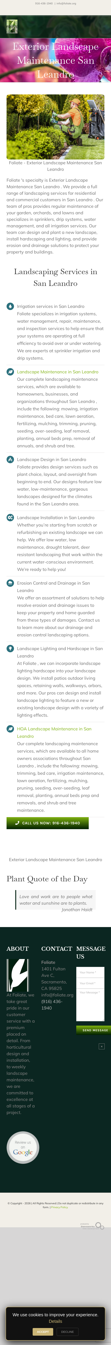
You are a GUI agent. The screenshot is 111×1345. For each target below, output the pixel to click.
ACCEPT (43, 1331)
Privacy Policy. (59, 1207)
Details (55, 1321)
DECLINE (67, 1331)
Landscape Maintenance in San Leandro (57, 371)
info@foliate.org (66, 3)
